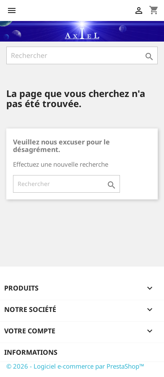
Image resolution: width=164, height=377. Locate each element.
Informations (30, 352)
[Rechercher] (82, 55)
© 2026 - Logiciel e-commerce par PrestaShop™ (75, 366)
